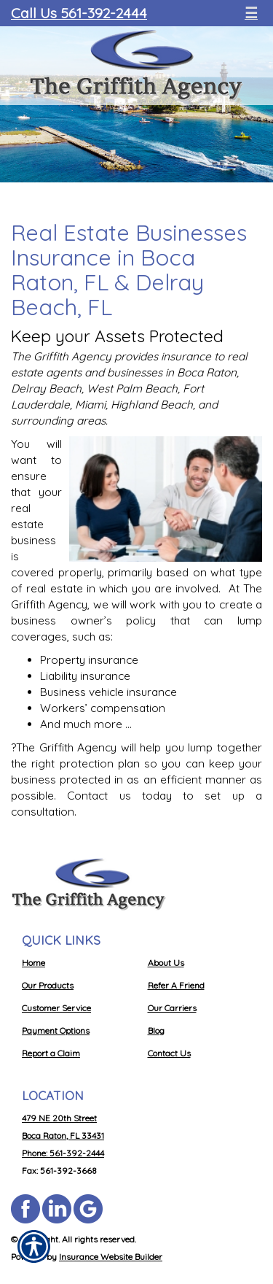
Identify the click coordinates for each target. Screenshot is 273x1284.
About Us (166, 962)
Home (33, 962)
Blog (156, 1030)
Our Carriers (172, 1007)
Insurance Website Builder (110, 1256)
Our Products (48, 985)
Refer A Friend (176, 985)
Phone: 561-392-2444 (63, 1153)
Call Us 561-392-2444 (79, 13)
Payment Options (56, 1030)
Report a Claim (51, 1053)
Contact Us (169, 1053)
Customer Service (56, 1007)
